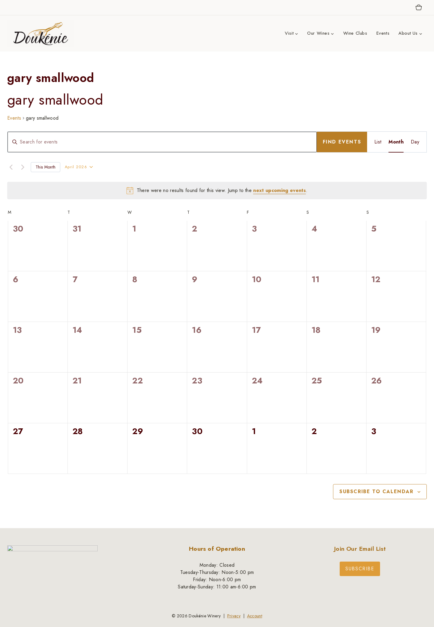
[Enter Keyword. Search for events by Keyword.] (162, 142)
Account (254, 616)
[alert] (217, 190)
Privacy (234, 616)
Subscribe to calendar (376, 491)
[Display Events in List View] (377, 142)
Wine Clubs (355, 33)
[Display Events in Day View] (415, 142)
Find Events (342, 141)
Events (383, 33)
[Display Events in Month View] (396, 142)
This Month (45, 167)
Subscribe (359, 568)
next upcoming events (279, 190)
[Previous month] (10, 167)
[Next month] (22, 167)
